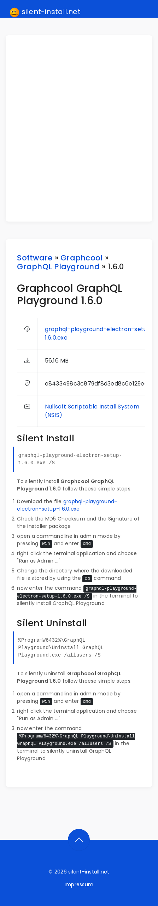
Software (34, 258)
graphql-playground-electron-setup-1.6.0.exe (67, 505)
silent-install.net (45, 12)
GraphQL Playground (58, 266)
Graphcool (81, 258)
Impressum (79, 884)
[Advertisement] (79, 128)
